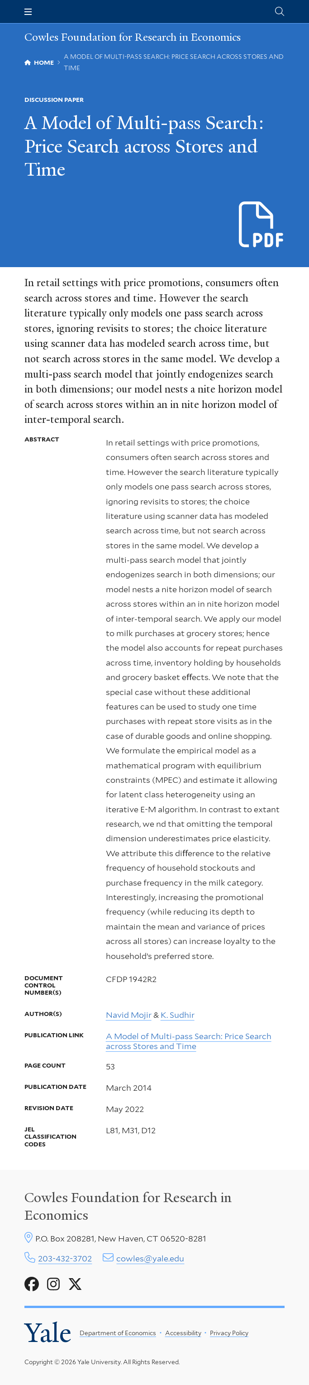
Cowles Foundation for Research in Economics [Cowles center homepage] (128, 1206)
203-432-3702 (65, 1258)
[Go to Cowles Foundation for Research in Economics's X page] (75, 1284)
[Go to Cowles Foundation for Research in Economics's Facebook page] (31, 1284)
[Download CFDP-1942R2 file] (262, 224)
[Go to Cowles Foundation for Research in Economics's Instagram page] (53, 1284)
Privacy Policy (229, 1333)
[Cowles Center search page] (279, 11)
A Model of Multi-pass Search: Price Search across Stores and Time (188, 1041)
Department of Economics (118, 1333)
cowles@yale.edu (150, 1258)
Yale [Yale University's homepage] (47, 1333)
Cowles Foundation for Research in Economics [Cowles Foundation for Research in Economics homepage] (132, 37)
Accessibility (183, 1333)
